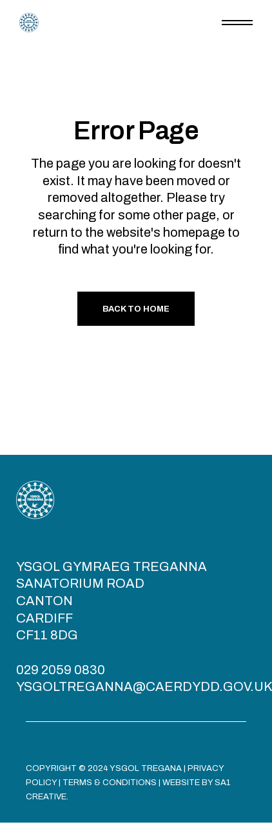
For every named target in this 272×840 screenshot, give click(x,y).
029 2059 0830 (60, 670)
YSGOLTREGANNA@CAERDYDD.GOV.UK (144, 686)
